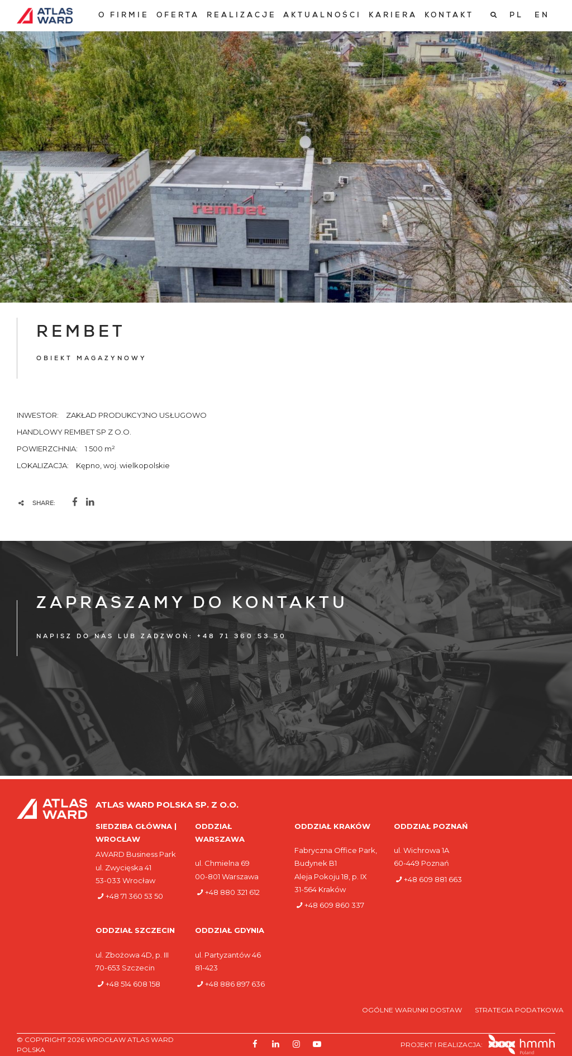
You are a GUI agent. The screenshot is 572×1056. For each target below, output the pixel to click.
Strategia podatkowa (519, 1010)
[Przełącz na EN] (542, 15)
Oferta (177, 16)
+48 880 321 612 (232, 892)
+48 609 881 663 (433, 879)
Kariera (393, 16)
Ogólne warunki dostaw (413, 1010)
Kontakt (449, 16)
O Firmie (123, 16)
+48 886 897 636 (235, 983)
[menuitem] (124, 16)
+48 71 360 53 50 (134, 896)
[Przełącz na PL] (516, 15)
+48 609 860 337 (334, 905)
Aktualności (322, 16)
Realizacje (242, 16)
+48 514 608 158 (133, 983)
